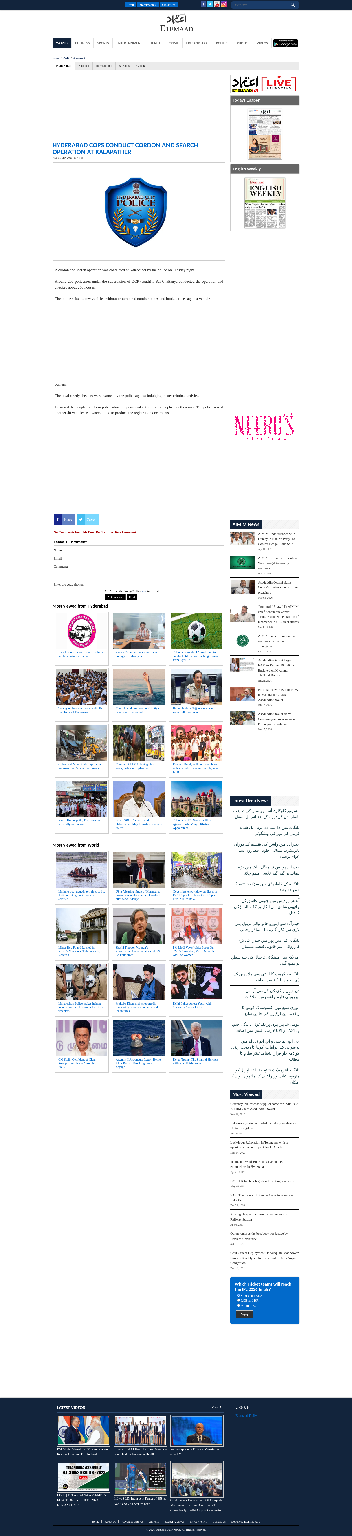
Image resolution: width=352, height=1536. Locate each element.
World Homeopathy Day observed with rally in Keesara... (79, 822)
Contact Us (219, 1521)
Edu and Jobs (197, 43)
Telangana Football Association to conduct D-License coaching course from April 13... (195, 656)
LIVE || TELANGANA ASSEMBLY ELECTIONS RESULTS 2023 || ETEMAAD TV (81, 1500)
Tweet (91, 519)
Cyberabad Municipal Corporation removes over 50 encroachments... (80, 766)
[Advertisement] (88, 23)
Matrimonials (147, 4)
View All (217, 1407)
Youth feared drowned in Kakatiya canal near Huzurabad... (137, 710)
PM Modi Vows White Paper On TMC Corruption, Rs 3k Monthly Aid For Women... (194, 951)
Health (155, 43)
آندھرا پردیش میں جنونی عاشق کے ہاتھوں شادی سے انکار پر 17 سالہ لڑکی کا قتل (267, 906)
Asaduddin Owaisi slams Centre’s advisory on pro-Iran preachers (278, 587)
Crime (174, 43)
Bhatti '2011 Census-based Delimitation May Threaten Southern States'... (139, 824)
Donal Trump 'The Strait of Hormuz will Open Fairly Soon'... (195, 1061)
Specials (124, 65)
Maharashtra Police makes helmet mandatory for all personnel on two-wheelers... (81, 1007)
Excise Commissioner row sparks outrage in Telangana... (137, 654)
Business (82, 43)
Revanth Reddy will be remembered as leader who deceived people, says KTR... (195, 768)
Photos (243, 43)
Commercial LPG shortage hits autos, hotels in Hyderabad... (135, 766)
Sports (103, 43)
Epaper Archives (174, 1521)
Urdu (130, 4)
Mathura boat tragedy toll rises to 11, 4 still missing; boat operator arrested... (81, 895)
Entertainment (129, 43)
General (141, 65)
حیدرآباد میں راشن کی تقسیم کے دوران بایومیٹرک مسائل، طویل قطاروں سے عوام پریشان (266, 850)
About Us (110, 1521)
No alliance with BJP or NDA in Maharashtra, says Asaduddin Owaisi (278, 695)
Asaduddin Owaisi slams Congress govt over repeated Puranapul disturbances (277, 719)
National (83, 65)
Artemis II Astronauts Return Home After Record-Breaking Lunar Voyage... (138, 1063)
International (104, 65)
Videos (262, 43)
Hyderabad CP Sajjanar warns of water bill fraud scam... (193, 710)
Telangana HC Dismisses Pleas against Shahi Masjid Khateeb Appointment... (192, 824)
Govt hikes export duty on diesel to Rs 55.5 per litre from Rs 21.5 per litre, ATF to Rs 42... (195, 895)
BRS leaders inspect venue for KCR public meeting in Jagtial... (81, 654)
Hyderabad (79, 57)
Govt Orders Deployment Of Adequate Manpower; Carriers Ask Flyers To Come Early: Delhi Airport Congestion (264, 1258)
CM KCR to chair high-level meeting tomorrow (262, 1181)
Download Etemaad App (245, 1521)
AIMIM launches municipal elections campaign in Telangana (276, 641)
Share (68, 519)
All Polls (154, 1521)
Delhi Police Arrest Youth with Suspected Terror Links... (192, 1005)
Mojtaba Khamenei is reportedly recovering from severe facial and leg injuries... (137, 1007)
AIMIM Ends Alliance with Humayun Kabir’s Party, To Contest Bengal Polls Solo (276, 539)
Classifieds (168, 4)
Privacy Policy (198, 1521)
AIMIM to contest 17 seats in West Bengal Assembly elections (277, 563)
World (62, 43)
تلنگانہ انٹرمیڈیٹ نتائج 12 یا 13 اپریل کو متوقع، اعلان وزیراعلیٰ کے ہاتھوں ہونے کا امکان (265, 1076)
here (144, 591)
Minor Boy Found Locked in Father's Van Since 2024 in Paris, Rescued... (79, 951)
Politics (222, 43)
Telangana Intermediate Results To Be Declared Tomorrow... (80, 710)
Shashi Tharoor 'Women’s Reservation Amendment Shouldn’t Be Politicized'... (138, 951)
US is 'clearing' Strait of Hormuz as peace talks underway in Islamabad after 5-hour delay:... (138, 895)
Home (56, 57)
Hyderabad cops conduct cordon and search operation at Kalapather (125, 148)
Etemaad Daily (246, 1416)
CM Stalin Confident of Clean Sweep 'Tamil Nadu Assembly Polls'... (77, 1063)
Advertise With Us (132, 1521)
